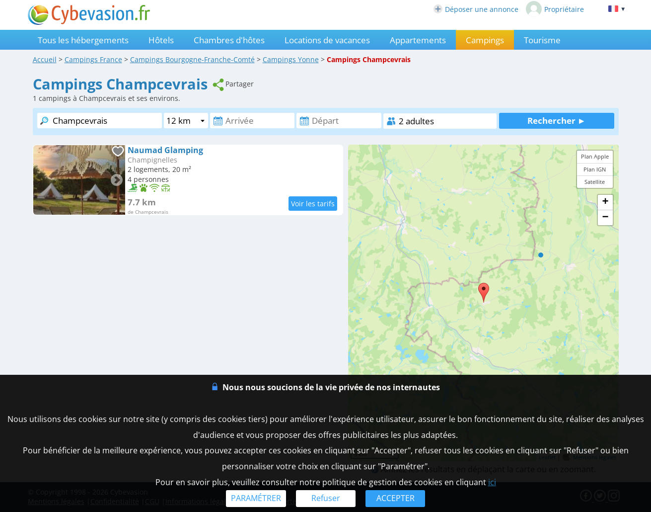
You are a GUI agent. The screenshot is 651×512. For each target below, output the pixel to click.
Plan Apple (595, 156)
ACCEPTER (395, 498)
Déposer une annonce (476, 9)
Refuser (325, 498)
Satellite (594, 181)
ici (492, 482)
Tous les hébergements (83, 40)
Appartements (418, 40)
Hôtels (161, 40)
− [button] (605, 217)
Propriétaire (555, 9)
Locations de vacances (327, 40)
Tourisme (542, 40)
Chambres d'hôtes (229, 40)
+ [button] (605, 202)
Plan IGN (594, 169)
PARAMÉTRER (256, 498)
